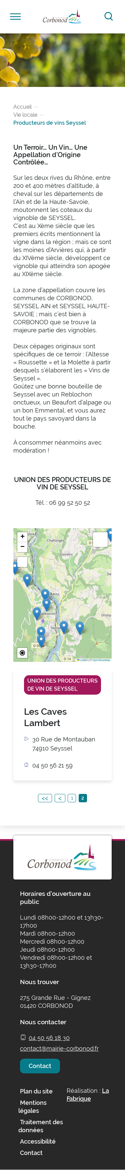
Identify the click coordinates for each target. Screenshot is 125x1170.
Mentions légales (32, 1106)
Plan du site (36, 1091)
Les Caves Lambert (45, 717)
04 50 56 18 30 (49, 1037)
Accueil (22, 107)
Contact (40, 1065)
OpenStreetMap (101, 660)
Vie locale (25, 115)
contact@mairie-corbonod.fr (59, 1048)
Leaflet (82, 660)
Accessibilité (38, 1141)
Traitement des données (40, 1126)
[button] (41, 641)
